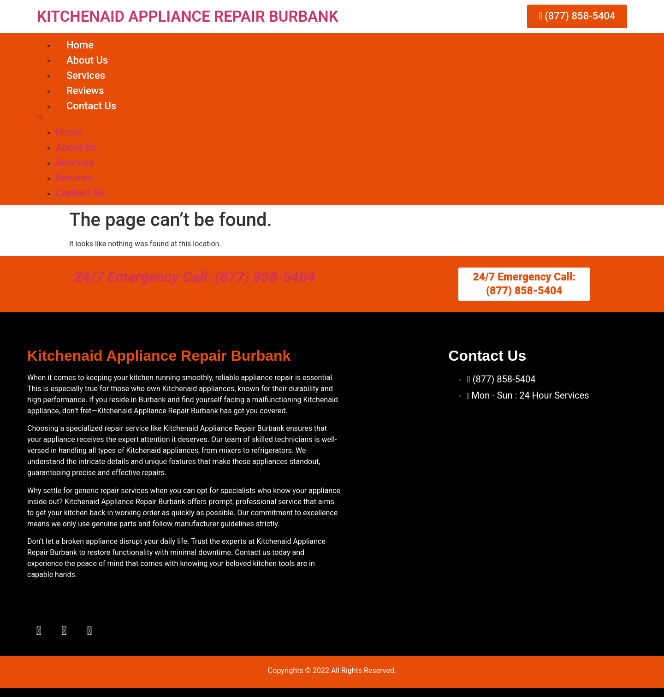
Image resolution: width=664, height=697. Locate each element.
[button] (332, 119)
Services (85, 75)
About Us (87, 60)
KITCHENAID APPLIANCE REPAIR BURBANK (187, 16)
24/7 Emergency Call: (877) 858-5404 (194, 277)
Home (80, 45)
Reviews (85, 90)
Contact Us (91, 106)
